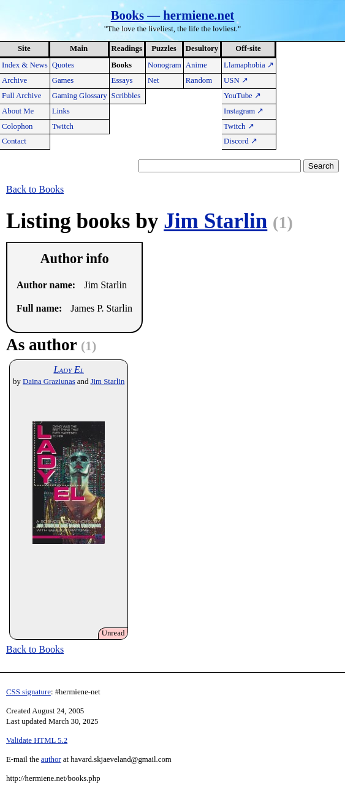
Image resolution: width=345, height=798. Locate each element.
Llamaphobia (249, 65)
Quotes (63, 65)
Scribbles (126, 95)
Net (153, 80)
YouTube (242, 95)
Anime (196, 65)
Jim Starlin (215, 221)
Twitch (63, 126)
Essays (122, 80)
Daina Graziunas (49, 381)
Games (63, 80)
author (51, 759)
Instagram (243, 111)
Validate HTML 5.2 (36, 740)
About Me (18, 111)
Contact (14, 141)
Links (61, 111)
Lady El (68, 369)
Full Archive (21, 95)
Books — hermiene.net (173, 15)
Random (199, 80)
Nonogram (164, 65)
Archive (14, 80)
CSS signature (28, 692)
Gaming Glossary (79, 95)
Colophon (17, 126)
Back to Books (35, 189)
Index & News (25, 65)
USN (236, 80)
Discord (240, 141)
